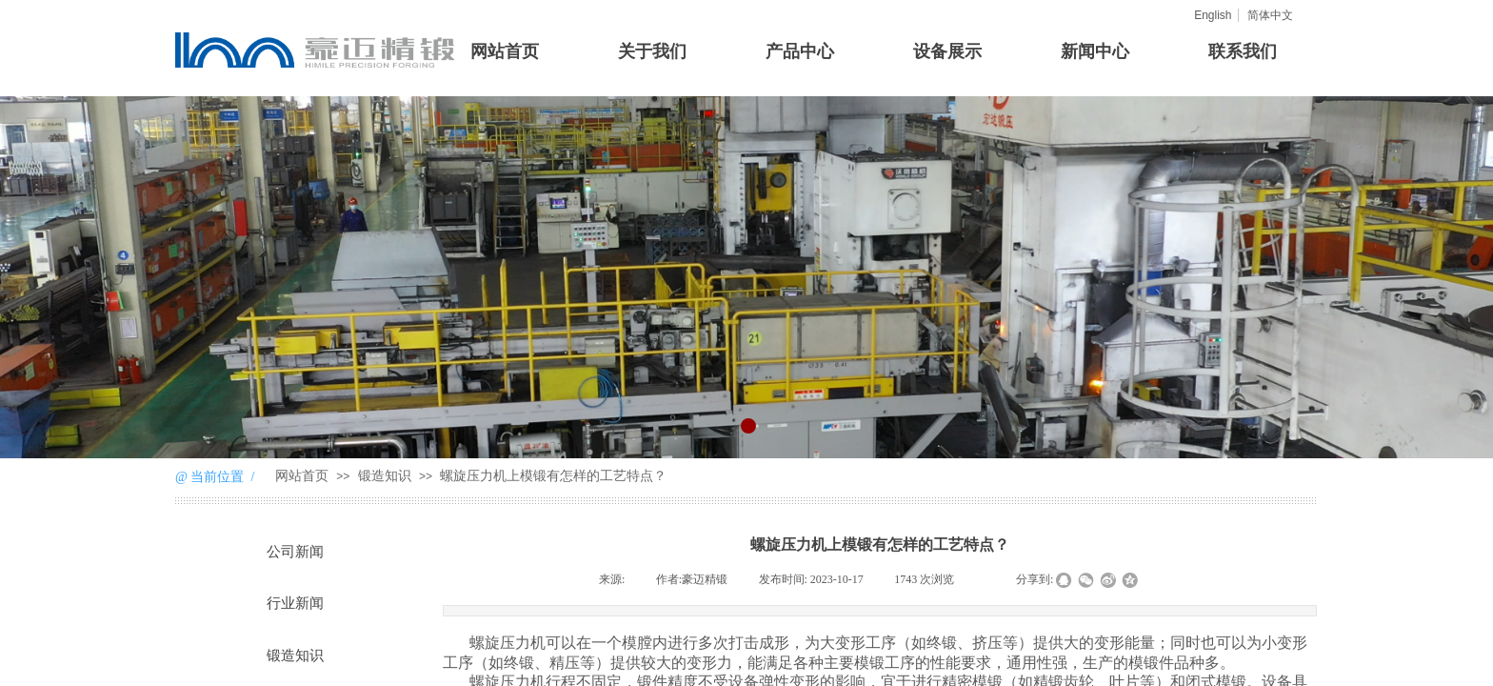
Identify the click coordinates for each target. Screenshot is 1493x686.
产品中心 (800, 51)
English (1212, 15)
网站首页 (504, 51)
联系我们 (1242, 51)
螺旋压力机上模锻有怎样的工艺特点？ (553, 476)
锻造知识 (384, 476)
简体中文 (1270, 15)
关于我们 (652, 51)
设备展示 (947, 51)
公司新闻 (295, 551)
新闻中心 (1095, 51)
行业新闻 (295, 603)
